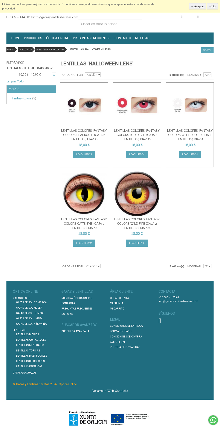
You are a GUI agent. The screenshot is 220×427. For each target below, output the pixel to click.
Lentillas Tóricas (28, 350)
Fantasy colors (24, 98)
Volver (207, 50)
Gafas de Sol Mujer (29, 307)
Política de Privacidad (125, 347)
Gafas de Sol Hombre (30, 313)
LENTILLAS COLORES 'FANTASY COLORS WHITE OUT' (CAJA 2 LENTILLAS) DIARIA (190, 135)
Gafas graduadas (25, 372)
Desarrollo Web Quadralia (110, 391)
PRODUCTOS (33, 38)
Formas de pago (120, 331)
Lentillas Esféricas (29, 366)
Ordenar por (73, 74)
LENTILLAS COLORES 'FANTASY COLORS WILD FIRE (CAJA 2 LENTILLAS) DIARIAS (137, 223)
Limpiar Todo (15, 81)
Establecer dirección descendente (104, 75)
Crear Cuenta (119, 298)
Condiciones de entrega (126, 325)
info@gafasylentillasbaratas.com (54, 17)
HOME (15, 38)
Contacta (68, 303)
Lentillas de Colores (30, 361)
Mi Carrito (117, 308)
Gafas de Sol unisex (29, 318)
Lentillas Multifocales (31, 355)
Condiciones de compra (126, 336)
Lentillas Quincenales (31, 339)
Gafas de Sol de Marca (31, 302)
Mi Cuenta (116, 303)
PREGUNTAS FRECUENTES (91, 38)
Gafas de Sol (21, 298)
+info (212, 6)
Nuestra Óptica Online (77, 298)
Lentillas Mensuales (30, 345)
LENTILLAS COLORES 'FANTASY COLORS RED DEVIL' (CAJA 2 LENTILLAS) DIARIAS (137, 135)
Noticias (67, 314)
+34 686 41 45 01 (169, 297)
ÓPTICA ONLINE (57, 38)
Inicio (10, 49)
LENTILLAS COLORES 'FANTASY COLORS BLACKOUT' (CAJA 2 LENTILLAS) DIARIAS (84, 135)
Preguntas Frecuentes (76, 308)
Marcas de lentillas (50, 49)
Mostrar (194, 74)
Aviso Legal (117, 341)
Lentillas (25, 49)
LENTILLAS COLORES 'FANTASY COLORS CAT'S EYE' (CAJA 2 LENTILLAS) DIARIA (84, 223)
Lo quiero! (84, 154)
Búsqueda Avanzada (75, 331)
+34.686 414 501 (18, 17)
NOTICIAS (142, 38)
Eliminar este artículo (54, 75)
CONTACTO (123, 38)
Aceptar (199, 6)
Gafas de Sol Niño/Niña (31, 323)
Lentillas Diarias (27, 334)
